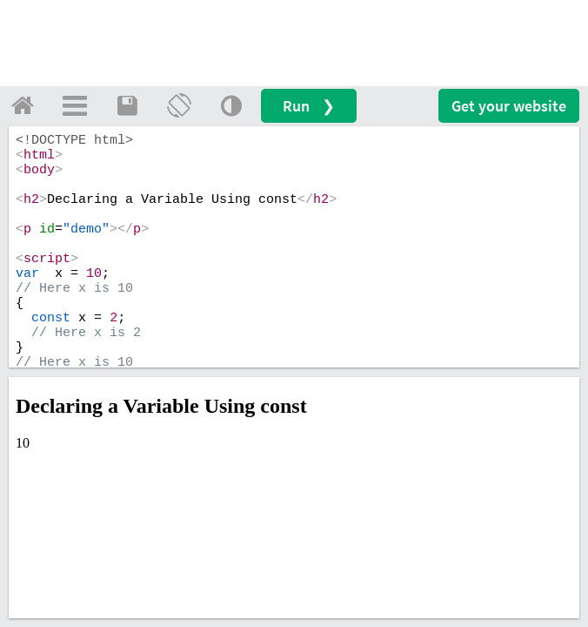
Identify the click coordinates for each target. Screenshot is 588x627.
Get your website (508, 106)
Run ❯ (309, 106)
